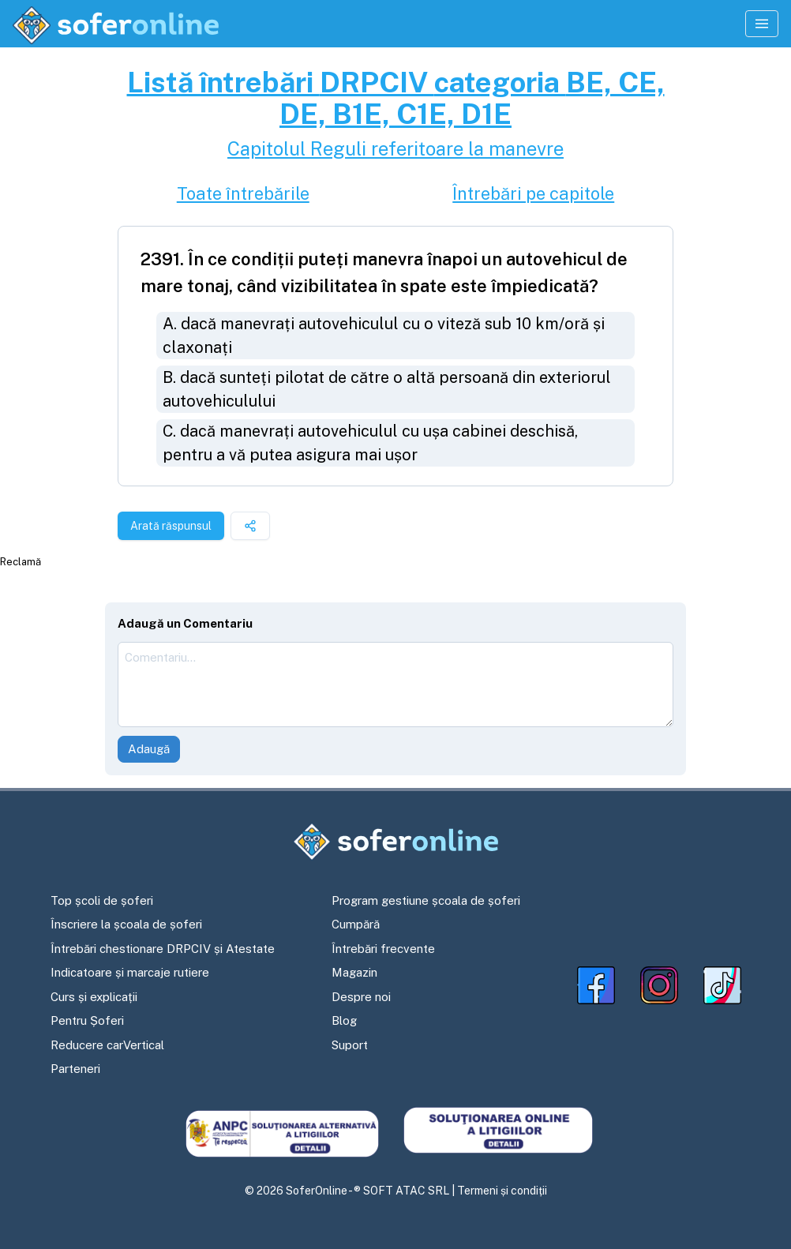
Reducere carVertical (107, 1045)
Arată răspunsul (171, 525)
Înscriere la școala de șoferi (126, 924)
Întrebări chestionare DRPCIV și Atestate (163, 948)
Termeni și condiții (502, 1190)
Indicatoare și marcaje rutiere (130, 972)
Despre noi (361, 996)
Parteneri (75, 1068)
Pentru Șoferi (87, 1020)
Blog (344, 1020)
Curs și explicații (94, 996)
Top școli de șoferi (102, 900)
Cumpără (356, 924)
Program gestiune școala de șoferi (426, 900)
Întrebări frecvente (383, 948)
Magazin (354, 972)
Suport (350, 1045)
